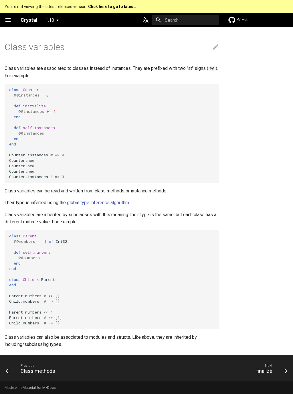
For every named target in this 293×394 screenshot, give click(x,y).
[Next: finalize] (270, 370)
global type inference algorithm (98, 202)
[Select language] (145, 20)
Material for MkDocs (39, 387)
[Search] (185, 20)
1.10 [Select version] (49, 20)
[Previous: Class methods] (32, 370)
